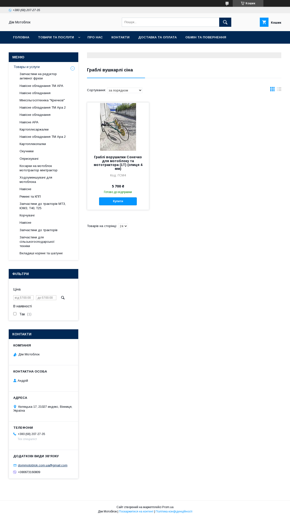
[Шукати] (225, 22)
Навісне (25, 189)
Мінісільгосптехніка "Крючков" (42, 100)
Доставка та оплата (157, 37)
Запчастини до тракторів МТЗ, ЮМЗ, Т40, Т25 (43, 206)
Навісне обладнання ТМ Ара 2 (43, 107)
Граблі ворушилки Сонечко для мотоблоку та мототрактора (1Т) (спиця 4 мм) (118, 163)
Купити (118, 201)
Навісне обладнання (35, 93)
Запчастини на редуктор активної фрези (38, 76)
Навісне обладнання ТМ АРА (41, 86)
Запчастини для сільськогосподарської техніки (37, 241)
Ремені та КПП (30, 196)
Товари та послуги (56, 37)
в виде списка (279, 90)
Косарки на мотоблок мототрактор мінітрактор (39, 168)
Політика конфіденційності (174, 511)
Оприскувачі (29, 158)
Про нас (95, 37)
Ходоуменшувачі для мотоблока (36, 180)
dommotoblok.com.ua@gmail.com (42, 465)
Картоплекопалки (33, 144)
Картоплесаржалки (34, 129)
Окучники (27, 151)
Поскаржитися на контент (136, 511)
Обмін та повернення (205, 37)
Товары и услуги (27, 67)
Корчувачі (27, 215)
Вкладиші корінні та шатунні (41, 253)
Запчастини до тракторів (39, 230)
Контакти (120, 37)
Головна (21, 37)
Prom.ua (168, 507)
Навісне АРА (29, 122)
